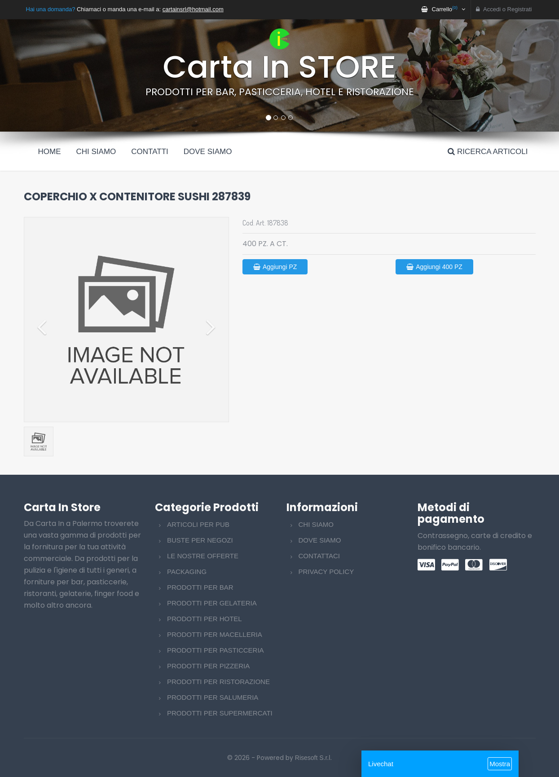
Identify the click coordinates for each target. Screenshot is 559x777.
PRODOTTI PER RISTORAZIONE (218, 681)
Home (49, 151)
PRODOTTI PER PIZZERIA (208, 666)
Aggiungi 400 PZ (434, 266)
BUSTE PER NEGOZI (200, 540)
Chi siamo (96, 151)
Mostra (499, 764)
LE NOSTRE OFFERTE (202, 556)
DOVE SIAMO (320, 540)
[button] (42, 75)
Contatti (149, 151)
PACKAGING (187, 571)
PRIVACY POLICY (326, 571)
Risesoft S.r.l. (313, 757)
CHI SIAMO (316, 524)
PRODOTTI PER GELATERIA (212, 603)
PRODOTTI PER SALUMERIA (212, 697)
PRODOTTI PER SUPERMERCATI (220, 713)
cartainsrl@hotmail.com (193, 9)
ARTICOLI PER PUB (198, 524)
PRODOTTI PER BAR (200, 587)
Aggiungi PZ (275, 266)
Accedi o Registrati (504, 9)
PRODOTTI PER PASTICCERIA (215, 650)
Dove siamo (208, 151)
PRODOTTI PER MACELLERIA (214, 634)
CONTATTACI (319, 556)
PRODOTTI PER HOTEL (204, 618)
